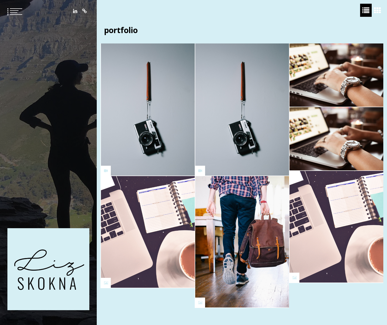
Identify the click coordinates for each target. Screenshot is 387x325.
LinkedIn (75, 11)
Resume (84, 11)
